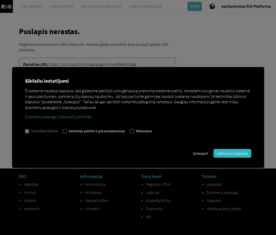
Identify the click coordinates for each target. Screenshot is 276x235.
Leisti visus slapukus (232, 153)
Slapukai (66, 116)
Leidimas (83, 116)
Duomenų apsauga (41, 116)
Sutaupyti (200, 153)
